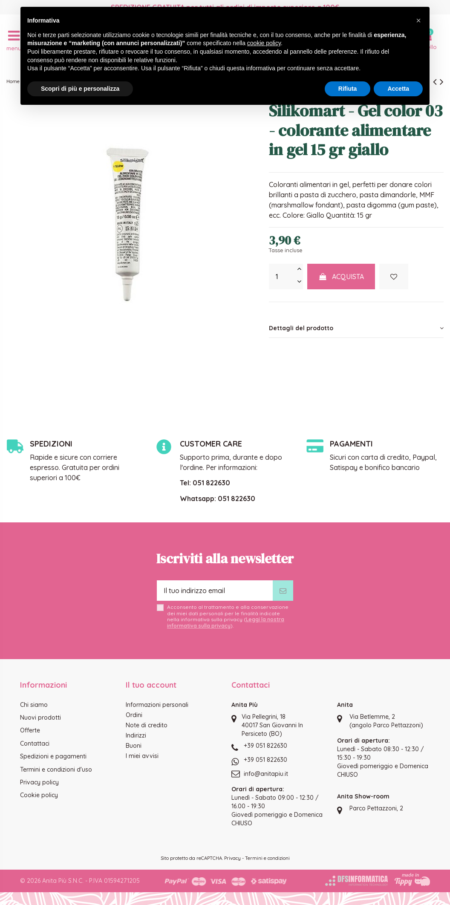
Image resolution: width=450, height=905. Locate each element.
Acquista (341, 276)
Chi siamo (34, 705)
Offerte (30, 730)
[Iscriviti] (283, 590)
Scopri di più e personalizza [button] (80, 88)
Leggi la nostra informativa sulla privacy (225, 622)
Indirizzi (136, 735)
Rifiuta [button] (347, 88)
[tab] (356, 328)
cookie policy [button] (264, 43)
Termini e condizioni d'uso (56, 769)
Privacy (232, 858)
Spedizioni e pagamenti (53, 756)
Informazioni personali (157, 705)
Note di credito (146, 725)
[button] (418, 20)
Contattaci (34, 743)
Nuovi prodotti (40, 717)
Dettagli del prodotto (356, 328)
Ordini (134, 715)
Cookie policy (39, 795)
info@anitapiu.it (266, 774)
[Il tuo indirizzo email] (215, 590)
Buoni (133, 745)
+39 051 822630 (265, 745)
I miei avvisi (142, 756)
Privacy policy (39, 782)
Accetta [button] (398, 88)
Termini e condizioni (267, 858)
